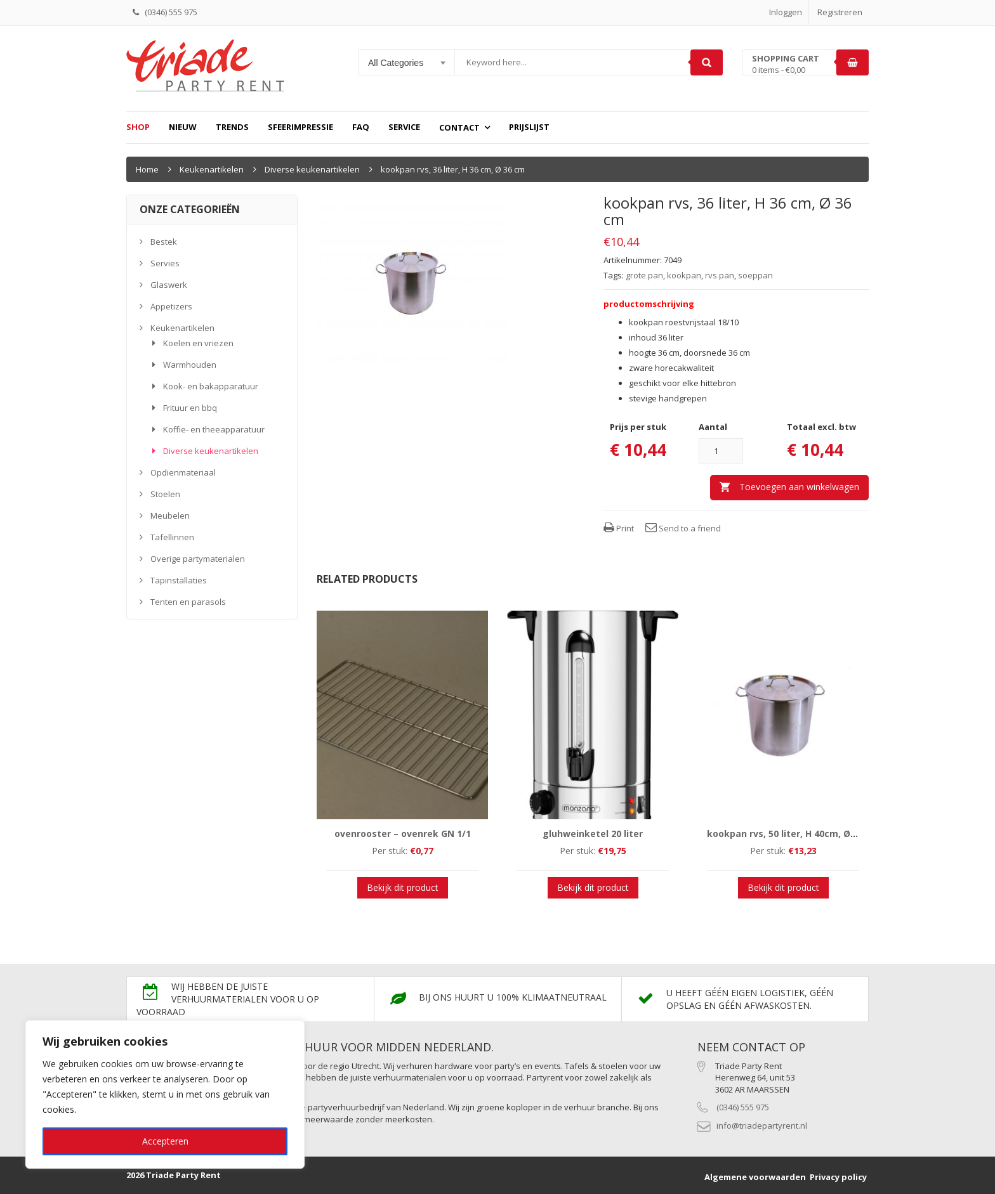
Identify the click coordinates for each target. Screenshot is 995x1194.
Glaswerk (168, 284)
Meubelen (170, 515)
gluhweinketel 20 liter (593, 833)
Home (147, 169)
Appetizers (171, 306)
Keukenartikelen (212, 169)
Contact (459, 127)
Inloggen (785, 12)
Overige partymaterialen (197, 558)
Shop (138, 127)
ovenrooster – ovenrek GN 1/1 (402, 833)
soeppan (755, 275)
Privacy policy (838, 1177)
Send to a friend (683, 528)
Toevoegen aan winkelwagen (799, 487)
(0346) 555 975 (742, 1107)
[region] (165, 1094)
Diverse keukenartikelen (312, 169)
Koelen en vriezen (198, 343)
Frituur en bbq (190, 407)
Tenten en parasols (188, 601)
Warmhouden (189, 364)
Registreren (839, 12)
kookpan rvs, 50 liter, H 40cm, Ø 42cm (792, 833)
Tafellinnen (172, 537)
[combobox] (407, 62)
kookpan (684, 275)
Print (618, 528)
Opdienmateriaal (183, 472)
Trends (232, 127)
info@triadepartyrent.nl (761, 1125)
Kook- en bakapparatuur (210, 386)
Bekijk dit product (402, 887)
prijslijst (529, 127)
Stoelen (165, 494)
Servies (165, 263)
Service (404, 127)
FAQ (360, 127)
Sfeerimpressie (300, 127)
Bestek (163, 241)
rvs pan (719, 275)
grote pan (644, 275)
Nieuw (183, 127)
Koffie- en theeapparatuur (214, 429)
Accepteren (165, 1141)
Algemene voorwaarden (755, 1177)
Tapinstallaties (178, 580)
